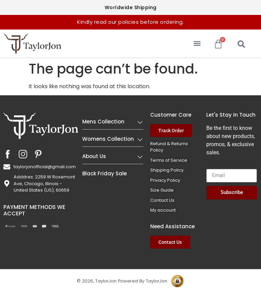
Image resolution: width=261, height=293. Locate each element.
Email (213, 166)
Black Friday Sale (104, 173)
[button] (197, 43)
